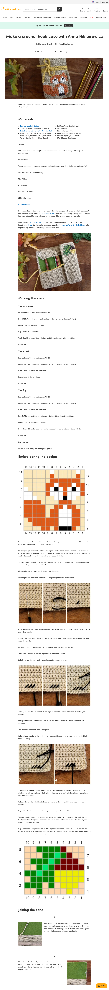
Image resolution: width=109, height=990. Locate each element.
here (30, 225)
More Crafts (73, 17)
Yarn (11, 17)
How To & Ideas (101, 17)
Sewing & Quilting (60, 17)
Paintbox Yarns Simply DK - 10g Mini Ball (36, 131)
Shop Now (69, 26)
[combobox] (40, 9)
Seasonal (83, 17)
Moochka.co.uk (35, 222)
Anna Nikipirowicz (48, 213)
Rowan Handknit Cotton (29, 126)
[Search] (59, 9)
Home (5, 17)
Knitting (18, 17)
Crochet (27, 17)
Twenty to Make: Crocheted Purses (73, 225)
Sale (91, 17)
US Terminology (24, 204)
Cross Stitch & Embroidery (42, 17)
